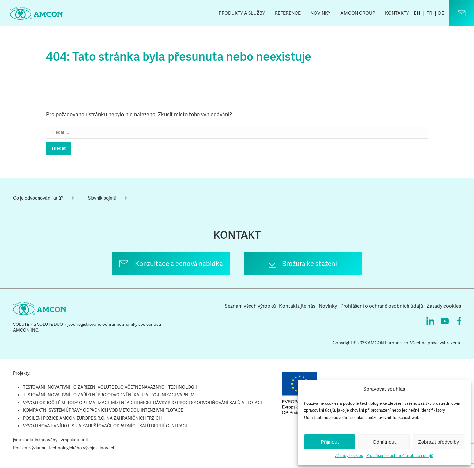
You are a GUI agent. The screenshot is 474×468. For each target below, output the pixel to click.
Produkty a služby (242, 13)
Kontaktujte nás (297, 306)
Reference (288, 13)
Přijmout (330, 442)
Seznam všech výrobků (250, 306)
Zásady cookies (349, 455)
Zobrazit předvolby (438, 442)
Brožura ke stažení (309, 263)
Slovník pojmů (107, 198)
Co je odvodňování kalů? (43, 198)
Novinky (320, 13)
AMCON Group (357, 13)
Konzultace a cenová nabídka (179, 263)
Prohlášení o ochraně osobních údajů (399, 455)
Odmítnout (384, 442)
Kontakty (397, 13)
